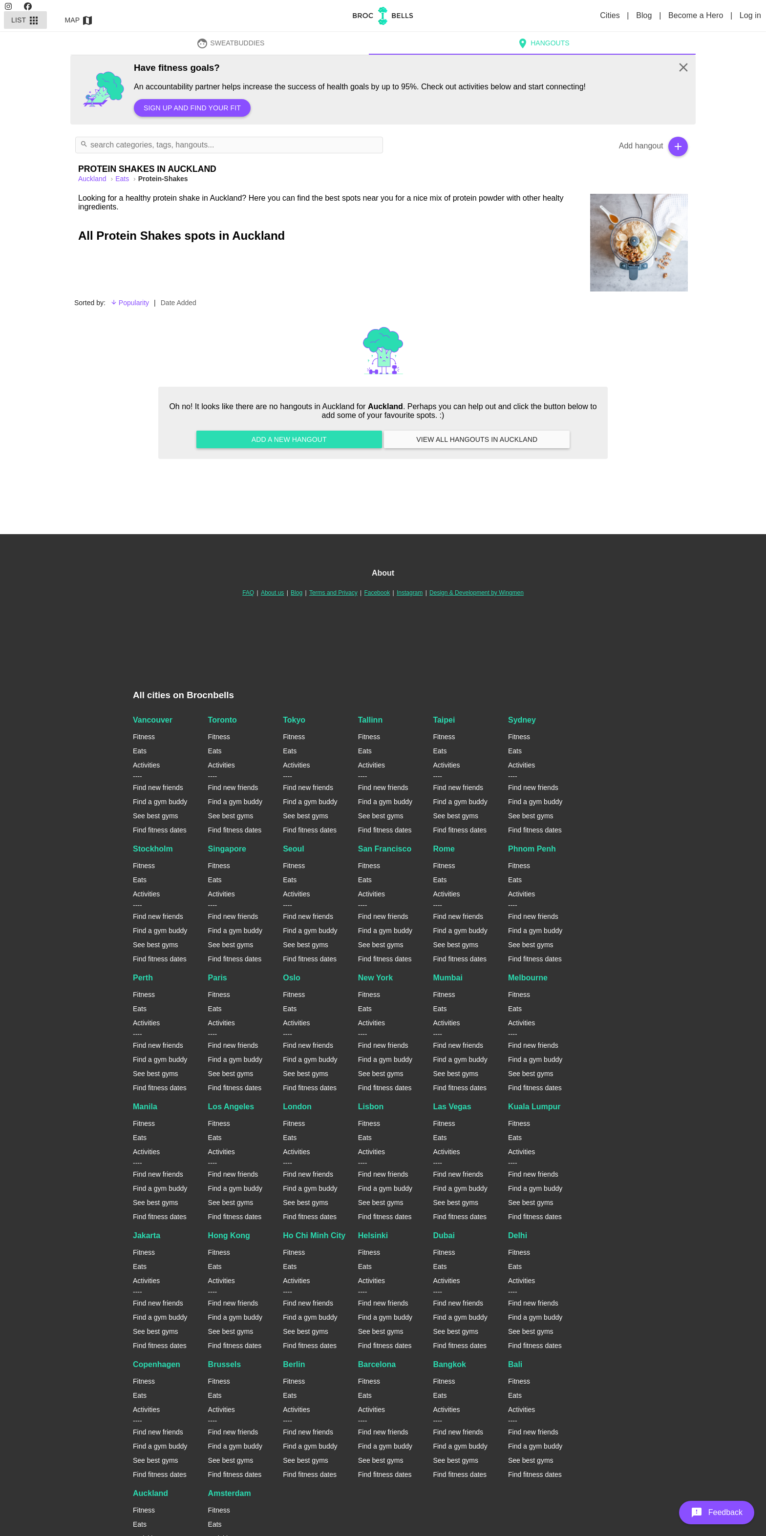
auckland (93, 179)
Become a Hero (696, 15)
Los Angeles (231, 1106)
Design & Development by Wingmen (476, 592)
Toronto (222, 720)
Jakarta (146, 1235)
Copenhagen (156, 1364)
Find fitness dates (160, 830)
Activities (146, 765)
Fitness (144, 737)
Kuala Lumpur (534, 1106)
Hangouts (543, 43)
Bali (515, 1364)
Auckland (150, 1493)
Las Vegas (452, 1106)
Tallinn (370, 720)
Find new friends (158, 787)
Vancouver (152, 720)
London (297, 1106)
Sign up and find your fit (192, 108)
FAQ (248, 592)
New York (375, 978)
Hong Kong (229, 1235)
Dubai (443, 1235)
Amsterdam (229, 1493)
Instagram (410, 592)
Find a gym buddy (160, 802)
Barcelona (377, 1364)
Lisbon (370, 1106)
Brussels (224, 1364)
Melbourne (528, 978)
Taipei (444, 720)
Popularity (129, 303)
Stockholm (153, 849)
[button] (716, 1512)
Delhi (517, 1235)
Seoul (293, 849)
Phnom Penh (532, 849)
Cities (611, 15)
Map (79, 20)
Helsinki (373, 1235)
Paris (217, 978)
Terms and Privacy (333, 592)
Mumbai (447, 978)
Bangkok (449, 1364)
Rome (443, 849)
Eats (123, 179)
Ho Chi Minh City (314, 1235)
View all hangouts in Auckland (477, 439)
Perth (143, 978)
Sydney (522, 720)
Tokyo (294, 720)
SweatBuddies (230, 43)
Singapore (227, 849)
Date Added (178, 303)
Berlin (294, 1364)
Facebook (377, 592)
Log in (750, 15)
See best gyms (155, 816)
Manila (145, 1106)
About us (272, 592)
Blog (645, 15)
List (25, 20)
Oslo (291, 978)
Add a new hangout (289, 439)
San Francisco (384, 849)
